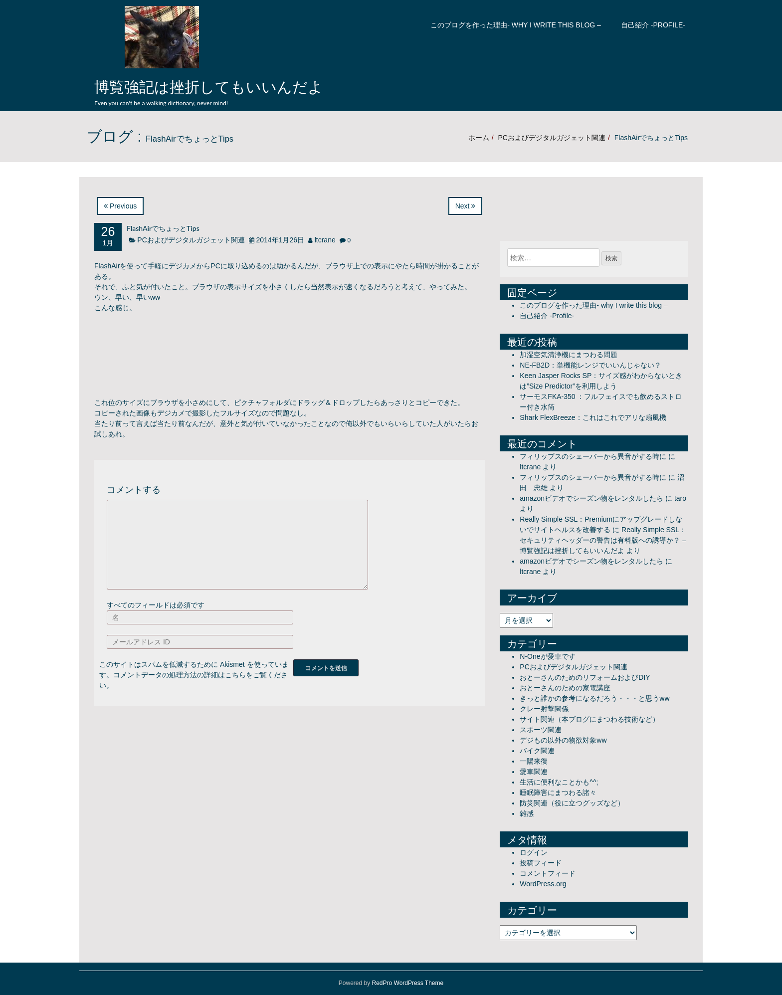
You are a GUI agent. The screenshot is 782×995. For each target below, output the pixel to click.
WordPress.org (543, 884)
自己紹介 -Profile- (653, 25)
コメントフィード (548, 873)
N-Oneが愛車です (547, 656)
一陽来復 (534, 761)
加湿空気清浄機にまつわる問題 (568, 355)
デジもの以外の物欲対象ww (563, 740)
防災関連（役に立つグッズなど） (572, 803)
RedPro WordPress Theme (408, 983)
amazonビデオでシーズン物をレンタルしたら (591, 498)
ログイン (534, 852)
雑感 (527, 813)
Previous (120, 206)
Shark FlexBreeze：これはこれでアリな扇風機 (593, 417)
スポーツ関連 (541, 730)
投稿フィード (541, 863)
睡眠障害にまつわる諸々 (558, 792)
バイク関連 (537, 751)
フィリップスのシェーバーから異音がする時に (593, 456)
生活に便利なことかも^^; (559, 782)
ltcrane (325, 240)
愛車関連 (534, 772)
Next (465, 206)
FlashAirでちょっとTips (163, 228)
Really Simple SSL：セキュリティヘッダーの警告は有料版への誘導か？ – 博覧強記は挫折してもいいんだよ (603, 540)
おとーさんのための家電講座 (565, 688)
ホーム (478, 138)
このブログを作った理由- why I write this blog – (515, 25)
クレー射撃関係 (544, 709)
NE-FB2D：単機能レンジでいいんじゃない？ (590, 365)
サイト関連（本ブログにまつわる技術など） (589, 719)
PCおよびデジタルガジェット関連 (551, 138)
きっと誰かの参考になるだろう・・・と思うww (594, 698)
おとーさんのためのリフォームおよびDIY (585, 677)
